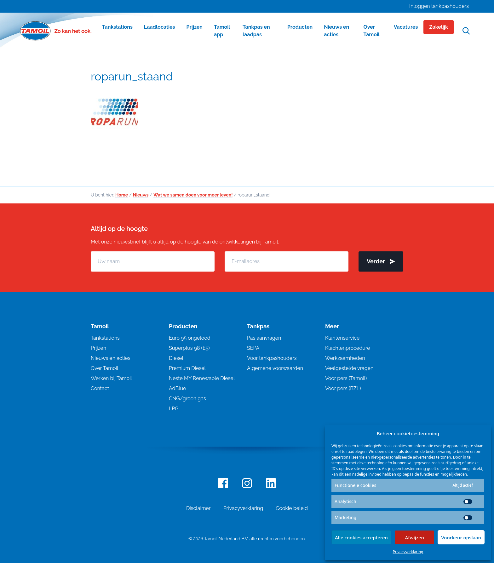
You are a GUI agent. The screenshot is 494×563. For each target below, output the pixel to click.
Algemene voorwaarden (275, 369)
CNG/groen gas (187, 399)
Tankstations (105, 338)
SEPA (253, 348)
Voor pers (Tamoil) (346, 379)
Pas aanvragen (264, 338)
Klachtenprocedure (347, 348)
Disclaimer (198, 509)
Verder (381, 261)
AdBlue (177, 389)
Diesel (176, 358)
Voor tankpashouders (271, 358)
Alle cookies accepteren (361, 537)
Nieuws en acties (110, 358)
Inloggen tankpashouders (439, 6)
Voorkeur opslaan (461, 537)
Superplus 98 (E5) (189, 348)
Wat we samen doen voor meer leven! (193, 195)
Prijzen (98, 348)
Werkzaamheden (345, 358)
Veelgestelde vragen (349, 369)
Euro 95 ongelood (189, 338)
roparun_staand (132, 76)
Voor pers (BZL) (343, 389)
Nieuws (141, 195)
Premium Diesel (187, 369)
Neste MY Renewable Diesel (202, 379)
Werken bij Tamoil (111, 379)
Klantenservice (342, 338)
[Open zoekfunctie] (466, 31)
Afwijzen (414, 537)
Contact (100, 389)
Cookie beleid (292, 509)
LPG (174, 409)
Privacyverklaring (408, 551)
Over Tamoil (104, 369)
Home (121, 195)
